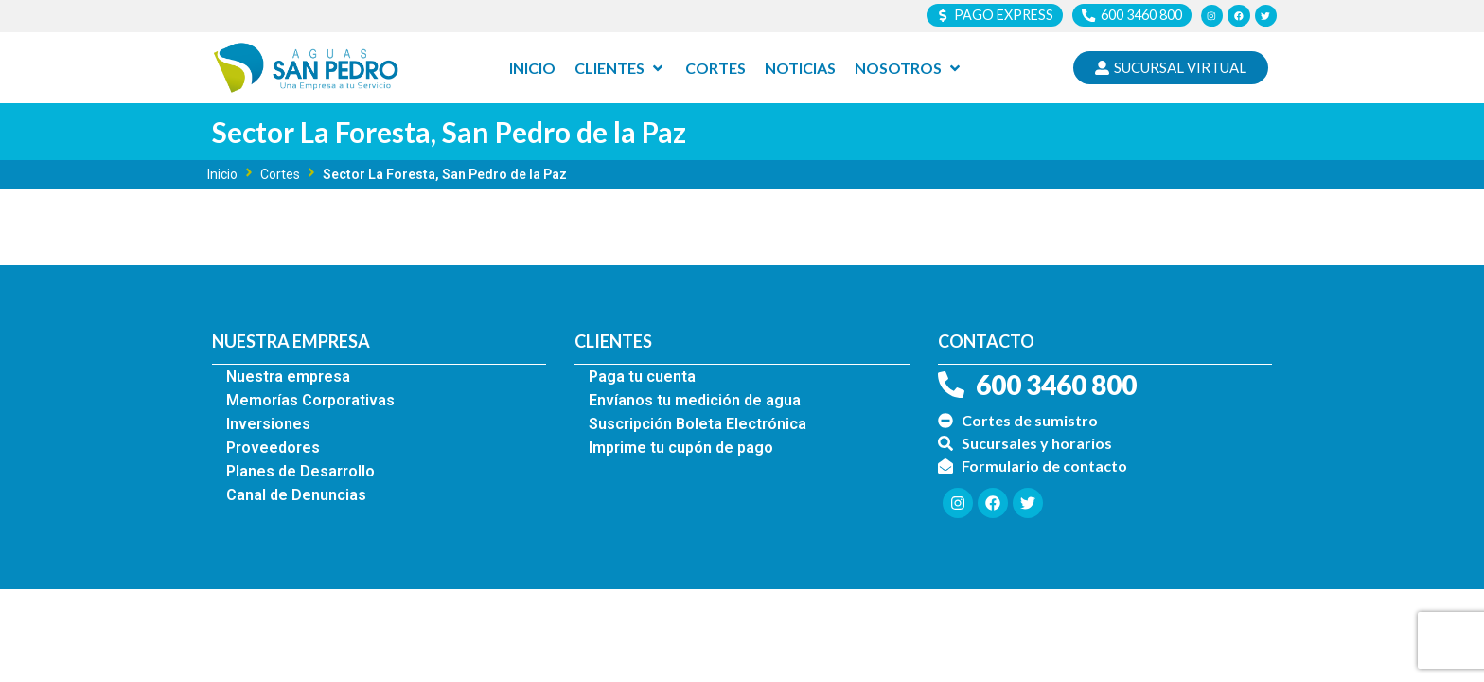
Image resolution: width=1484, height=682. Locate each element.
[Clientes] (620, 69)
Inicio (222, 175)
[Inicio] (532, 69)
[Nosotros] (909, 69)
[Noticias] (800, 69)
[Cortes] (715, 69)
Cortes (280, 175)
